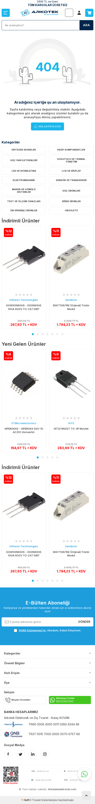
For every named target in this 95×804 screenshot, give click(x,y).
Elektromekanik (24, 180)
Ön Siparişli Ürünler (23, 210)
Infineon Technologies (24, 299)
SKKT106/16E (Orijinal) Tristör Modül (71, 307)
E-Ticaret (35, 800)
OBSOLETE (71, 210)
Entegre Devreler (24, 149)
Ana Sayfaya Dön (47, 126)
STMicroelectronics (23, 423)
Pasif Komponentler (71, 149)
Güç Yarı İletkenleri (23, 160)
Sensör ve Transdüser (71, 180)
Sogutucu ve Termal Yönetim (71, 160)
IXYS (71, 423)
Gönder (84, 621)
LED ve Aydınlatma (24, 170)
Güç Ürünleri (71, 190)
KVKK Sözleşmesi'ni (32, 630)
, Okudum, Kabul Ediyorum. (47, 630)
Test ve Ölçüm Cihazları (23, 201)
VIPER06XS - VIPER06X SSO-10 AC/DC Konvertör (23, 430)
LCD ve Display (71, 170)
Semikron (71, 299)
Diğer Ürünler (71, 201)
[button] (33, 334)
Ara (86, 25)
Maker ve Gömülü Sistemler (23, 190)
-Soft (25, 800)
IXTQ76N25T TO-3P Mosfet (71, 428)
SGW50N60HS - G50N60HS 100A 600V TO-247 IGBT (23, 307)
